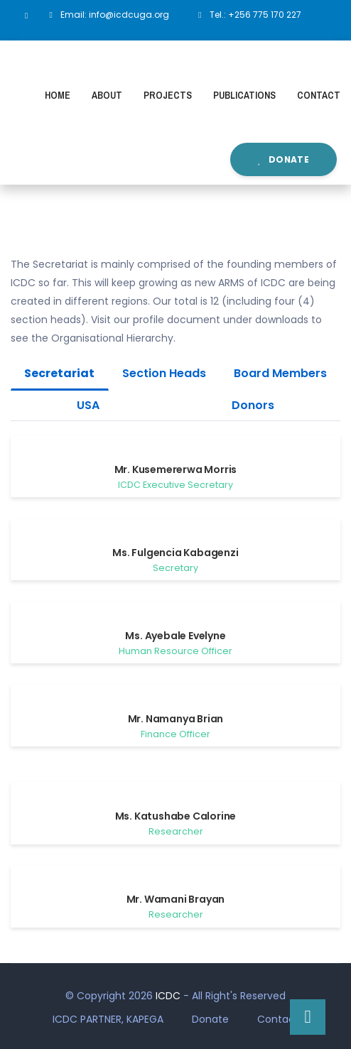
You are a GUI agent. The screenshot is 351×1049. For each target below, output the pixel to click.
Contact (318, 95)
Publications (244, 95)
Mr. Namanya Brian (176, 718)
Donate (283, 159)
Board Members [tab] (280, 373)
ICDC (168, 996)
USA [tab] (88, 405)
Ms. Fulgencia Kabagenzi (175, 552)
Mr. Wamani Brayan (175, 899)
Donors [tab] (253, 405)
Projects (168, 95)
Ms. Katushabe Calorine (176, 816)
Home (57, 95)
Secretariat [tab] (59, 373)
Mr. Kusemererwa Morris (175, 469)
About (107, 95)
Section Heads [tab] (164, 373)
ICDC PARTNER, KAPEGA (108, 1019)
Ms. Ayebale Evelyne (175, 635)
